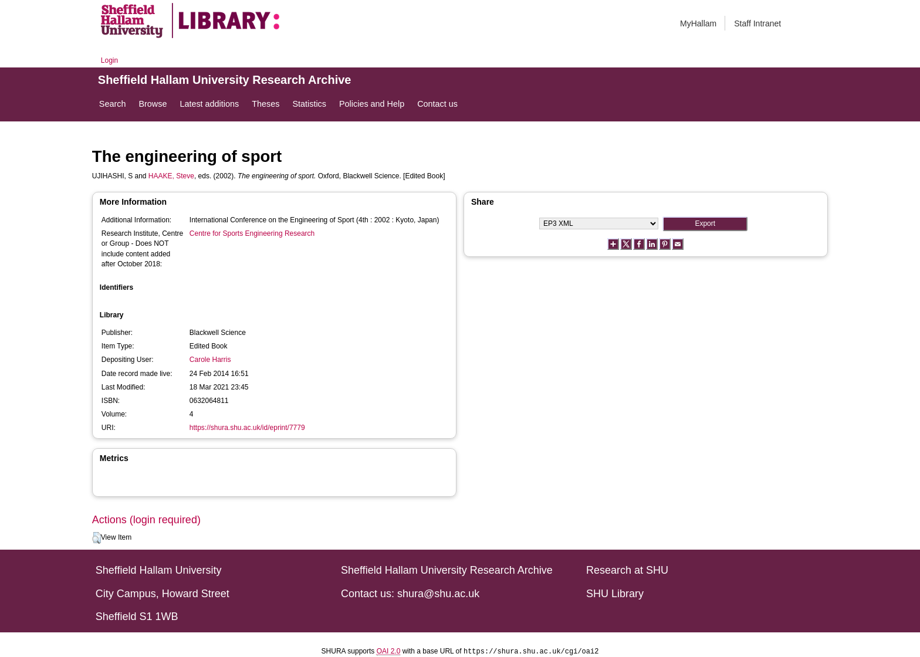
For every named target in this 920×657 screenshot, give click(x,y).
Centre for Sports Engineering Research (252, 233)
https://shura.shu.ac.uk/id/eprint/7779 (247, 428)
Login (109, 60)
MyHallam (698, 23)
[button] (96, 538)
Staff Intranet (757, 23)
